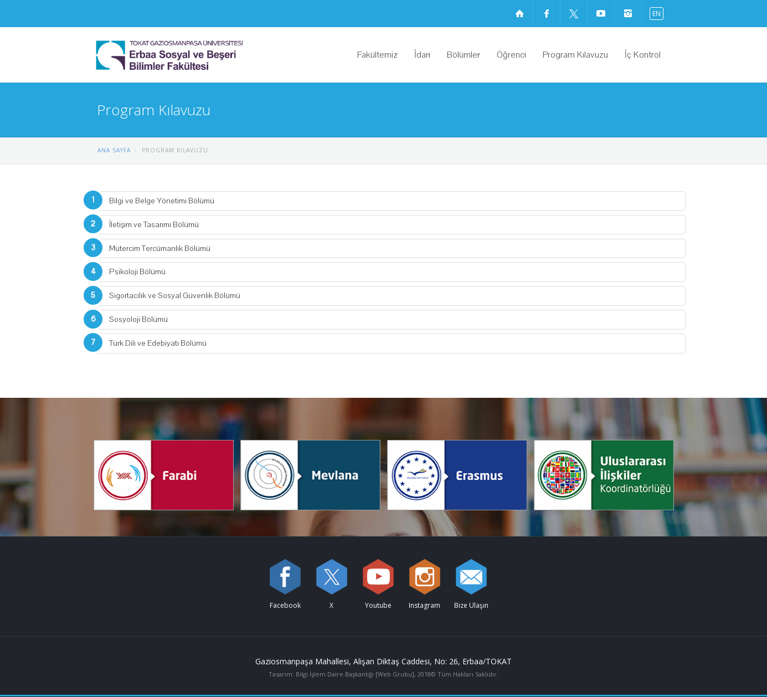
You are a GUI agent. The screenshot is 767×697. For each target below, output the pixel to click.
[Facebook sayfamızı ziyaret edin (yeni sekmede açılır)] (546, 13)
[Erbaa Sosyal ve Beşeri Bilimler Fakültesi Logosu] (198, 55)
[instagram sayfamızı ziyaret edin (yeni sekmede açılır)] (628, 13)
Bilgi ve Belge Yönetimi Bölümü (161, 201)
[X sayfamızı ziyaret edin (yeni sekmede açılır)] (573, 13)
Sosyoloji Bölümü (138, 319)
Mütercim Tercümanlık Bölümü (159, 248)
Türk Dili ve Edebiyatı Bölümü (158, 343)
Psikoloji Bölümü (137, 271)
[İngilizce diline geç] (654, 13)
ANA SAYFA (114, 150)
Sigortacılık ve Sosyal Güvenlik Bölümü (174, 295)
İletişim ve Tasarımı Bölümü (154, 224)
